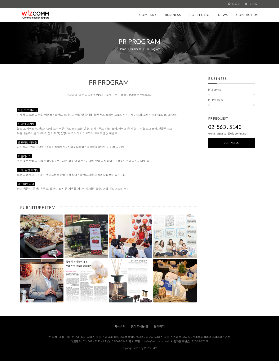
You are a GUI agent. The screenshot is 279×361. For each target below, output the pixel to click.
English (251, 3)
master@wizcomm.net (156, 341)
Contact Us (247, 15)
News (223, 15)
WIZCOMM (150, 348)
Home (122, 49)
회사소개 (119, 326)
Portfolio (199, 15)
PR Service (214, 89)
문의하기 (159, 326)
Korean (234, 3)
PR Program (153, 49)
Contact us (231, 142)
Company (147, 15)
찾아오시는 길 (139, 326)
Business (173, 15)
